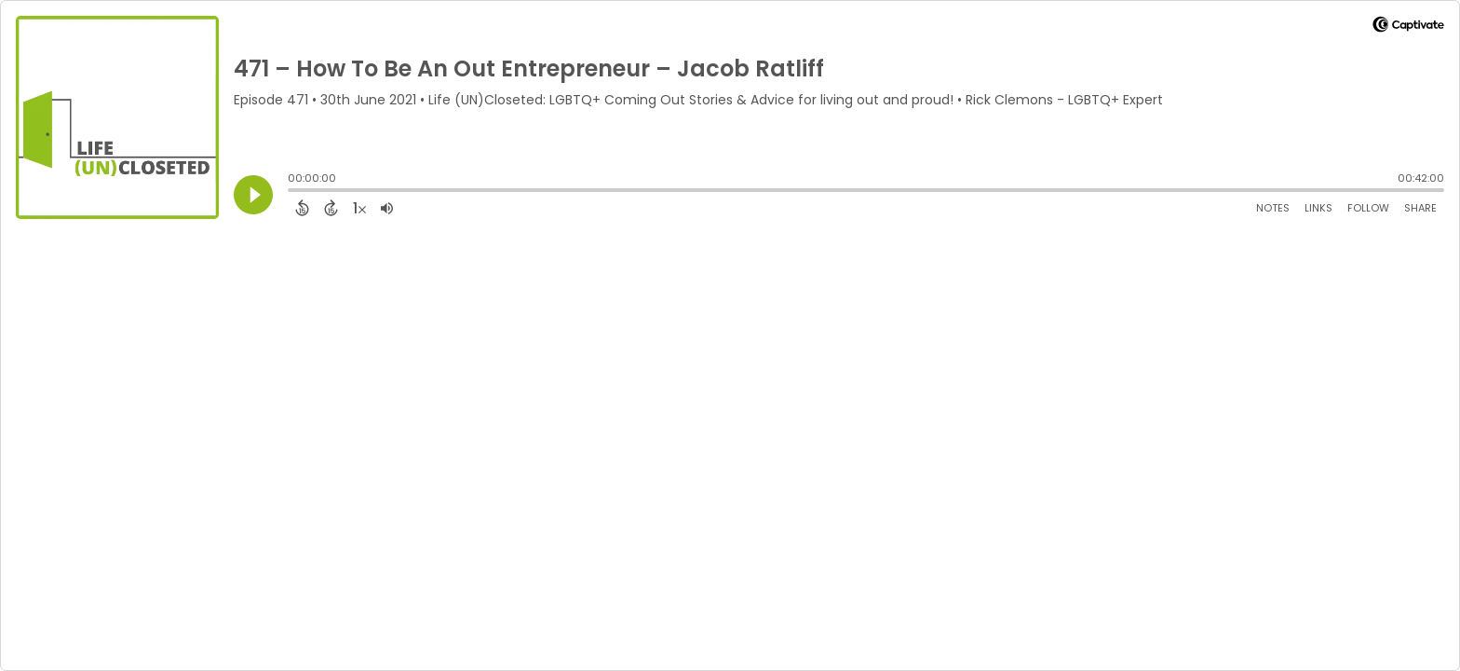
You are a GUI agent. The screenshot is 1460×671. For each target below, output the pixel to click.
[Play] (253, 194)
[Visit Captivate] (1408, 27)
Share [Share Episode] (1420, 207)
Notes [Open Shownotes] (1273, 207)
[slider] (292, 192)
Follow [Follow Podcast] (1368, 207)
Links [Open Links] (1318, 207)
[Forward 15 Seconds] (331, 208)
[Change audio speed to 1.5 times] (359, 208)
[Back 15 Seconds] (302, 208)
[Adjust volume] (386, 208)
